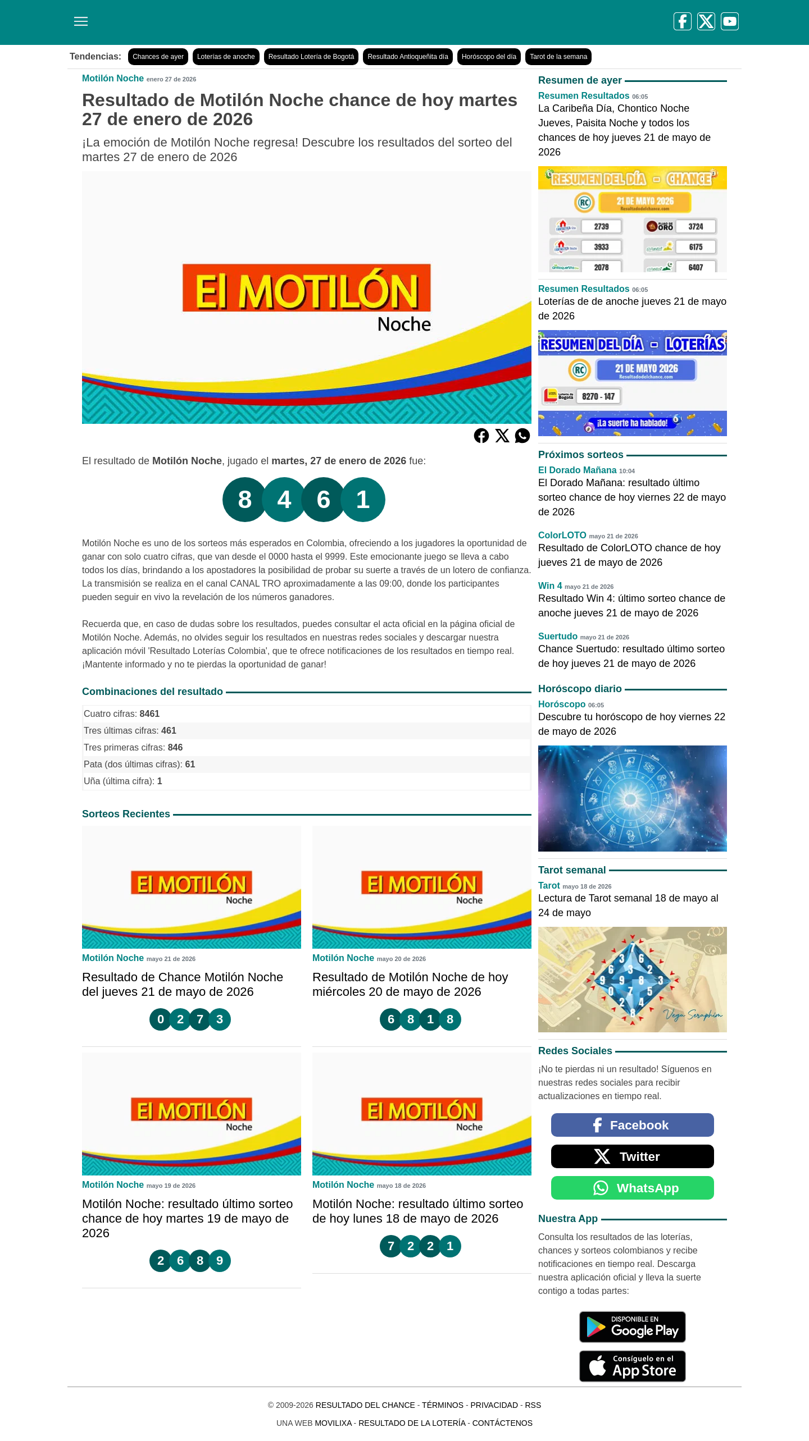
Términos (442, 1405)
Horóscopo (561, 704)
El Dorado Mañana (577, 470)
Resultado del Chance (365, 1405)
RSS (533, 1405)
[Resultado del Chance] (230, 22)
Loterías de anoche (226, 57)
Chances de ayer (158, 57)
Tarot (549, 885)
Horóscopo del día (489, 57)
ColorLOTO (562, 535)
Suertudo (558, 636)
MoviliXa (333, 1423)
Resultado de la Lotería (411, 1423)
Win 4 (550, 586)
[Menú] (78, 17)
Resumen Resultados (584, 95)
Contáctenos (502, 1423)
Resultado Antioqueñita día (407, 57)
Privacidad (494, 1405)
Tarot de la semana (558, 57)
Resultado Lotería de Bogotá (311, 57)
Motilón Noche (113, 78)
